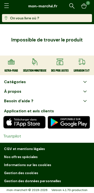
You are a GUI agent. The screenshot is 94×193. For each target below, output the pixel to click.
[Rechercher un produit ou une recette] (72, 6)
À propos (46, 91)
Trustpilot (12, 136)
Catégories (46, 82)
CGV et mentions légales (24, 149)
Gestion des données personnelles (32, 181)
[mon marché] (47, 6)
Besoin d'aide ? (46, 101)
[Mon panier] (84, 6)
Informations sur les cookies (27, 165)
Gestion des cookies (21, 173)
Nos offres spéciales (21, 157)
